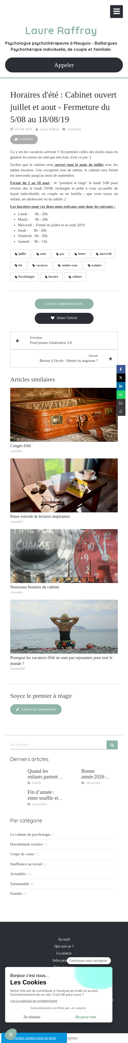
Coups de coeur (22, 854)
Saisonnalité (19, 884)
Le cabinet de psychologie (30, 834)
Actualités (18, 874)
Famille (16, 893)
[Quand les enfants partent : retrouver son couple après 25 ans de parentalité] (18, 776)
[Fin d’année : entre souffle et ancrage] (18, 797)
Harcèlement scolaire (26, 844)
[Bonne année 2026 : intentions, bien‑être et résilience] (71, 776)
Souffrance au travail (26, 864)
